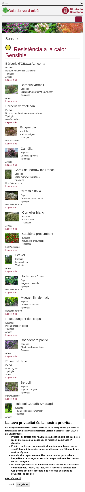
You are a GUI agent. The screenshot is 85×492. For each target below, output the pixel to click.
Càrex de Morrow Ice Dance (35, 170)
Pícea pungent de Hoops (23, 318)
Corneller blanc (33, 212)
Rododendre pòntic (34, 340)
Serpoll (26, 382)
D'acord (10, 489)
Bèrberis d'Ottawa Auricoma (25, 63)
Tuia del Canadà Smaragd (34, 403)
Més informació (13, 483)
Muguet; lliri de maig (35, 297)
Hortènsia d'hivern (34, 276)
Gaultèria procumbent (37, 233)
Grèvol (20, 255)
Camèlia (26, 148)
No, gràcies (22, 489)
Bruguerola (28, 127)
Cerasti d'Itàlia (31, 191)
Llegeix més (11, 80)
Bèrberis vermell (32, 85)
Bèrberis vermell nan (20, 106)
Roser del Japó (16, 361)
